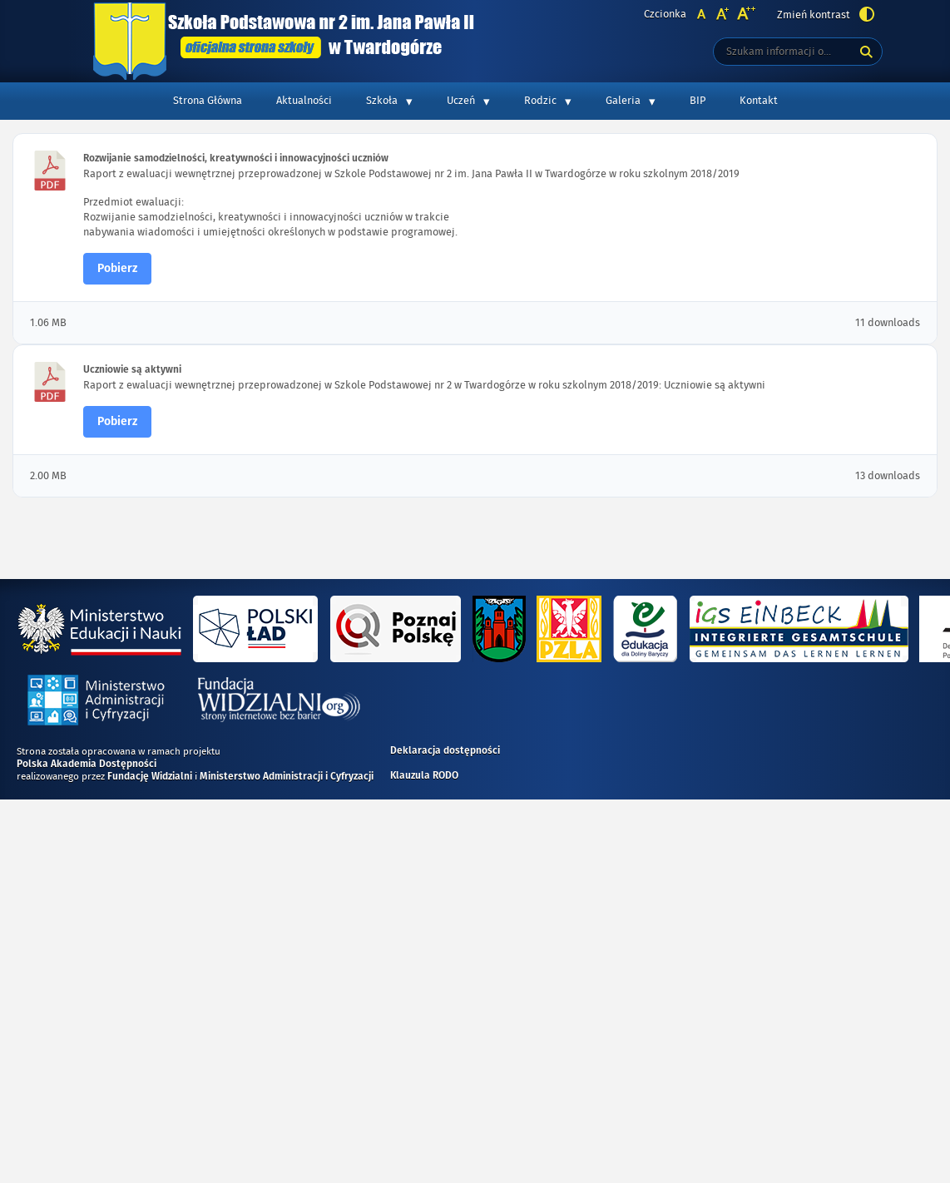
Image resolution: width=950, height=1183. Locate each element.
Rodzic (540, 100)
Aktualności (304, 100)
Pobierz (117, 269)
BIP (697, 100)
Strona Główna (207, 100)
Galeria (623, 100)
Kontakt (759, 100)
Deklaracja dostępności (445, 751)
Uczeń (461, 100)
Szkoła (382, 100)
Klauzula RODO (424, 776)
